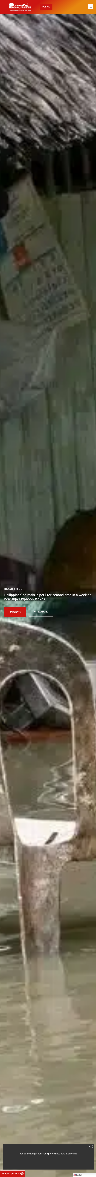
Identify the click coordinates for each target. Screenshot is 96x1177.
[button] (90, 6)
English (78, 1175)
